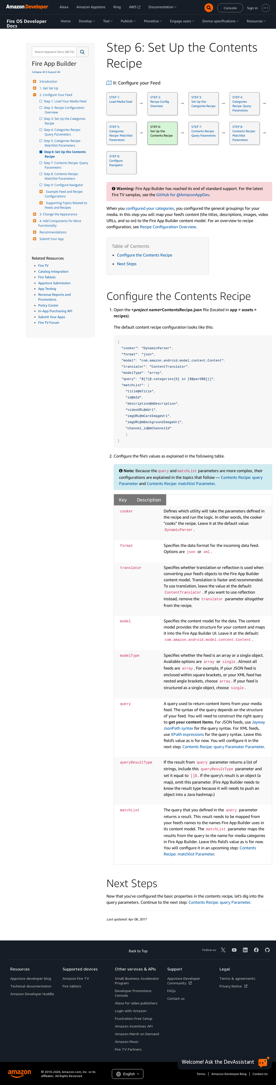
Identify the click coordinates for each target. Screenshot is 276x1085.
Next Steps (126, 263)
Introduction (47, 81)
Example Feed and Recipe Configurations (64, 193)
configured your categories (150, 208)
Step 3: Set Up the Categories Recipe (65, 121)
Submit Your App (51, 239)
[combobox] (54, 52)
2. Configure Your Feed (55, 95)
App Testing (47, 289)
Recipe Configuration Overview (168, 226)
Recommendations (52, 232)
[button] (82, 52)
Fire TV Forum (48, 322)
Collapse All (38, 71)
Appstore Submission (54, 283)
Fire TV (43, 265)
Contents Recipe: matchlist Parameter (181, 483)
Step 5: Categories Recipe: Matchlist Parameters (63, 143)
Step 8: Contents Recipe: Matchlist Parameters (62, 176)
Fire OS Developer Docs (26, 23)
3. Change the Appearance (57, 214)
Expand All (54, 71)
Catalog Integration (53, 271)
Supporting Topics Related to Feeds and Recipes (66, 205)
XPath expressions (187, 734)
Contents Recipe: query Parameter (219, 902)
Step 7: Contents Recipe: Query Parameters (67, 165)
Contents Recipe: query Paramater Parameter (223, 746)
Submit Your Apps (51, 317)
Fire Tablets (47, 277)
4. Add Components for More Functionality (60, 223)
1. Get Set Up (48, 88)
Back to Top (138, 951)
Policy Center (48, 305)
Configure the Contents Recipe (144, 255)
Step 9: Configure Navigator (64, 185)
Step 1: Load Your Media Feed (65, 101)
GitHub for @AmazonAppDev (182, 194)
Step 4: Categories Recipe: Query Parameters (63, 132)
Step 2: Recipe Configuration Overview (65, 110)
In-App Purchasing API (55, 311)
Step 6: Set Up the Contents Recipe (66, 154)
